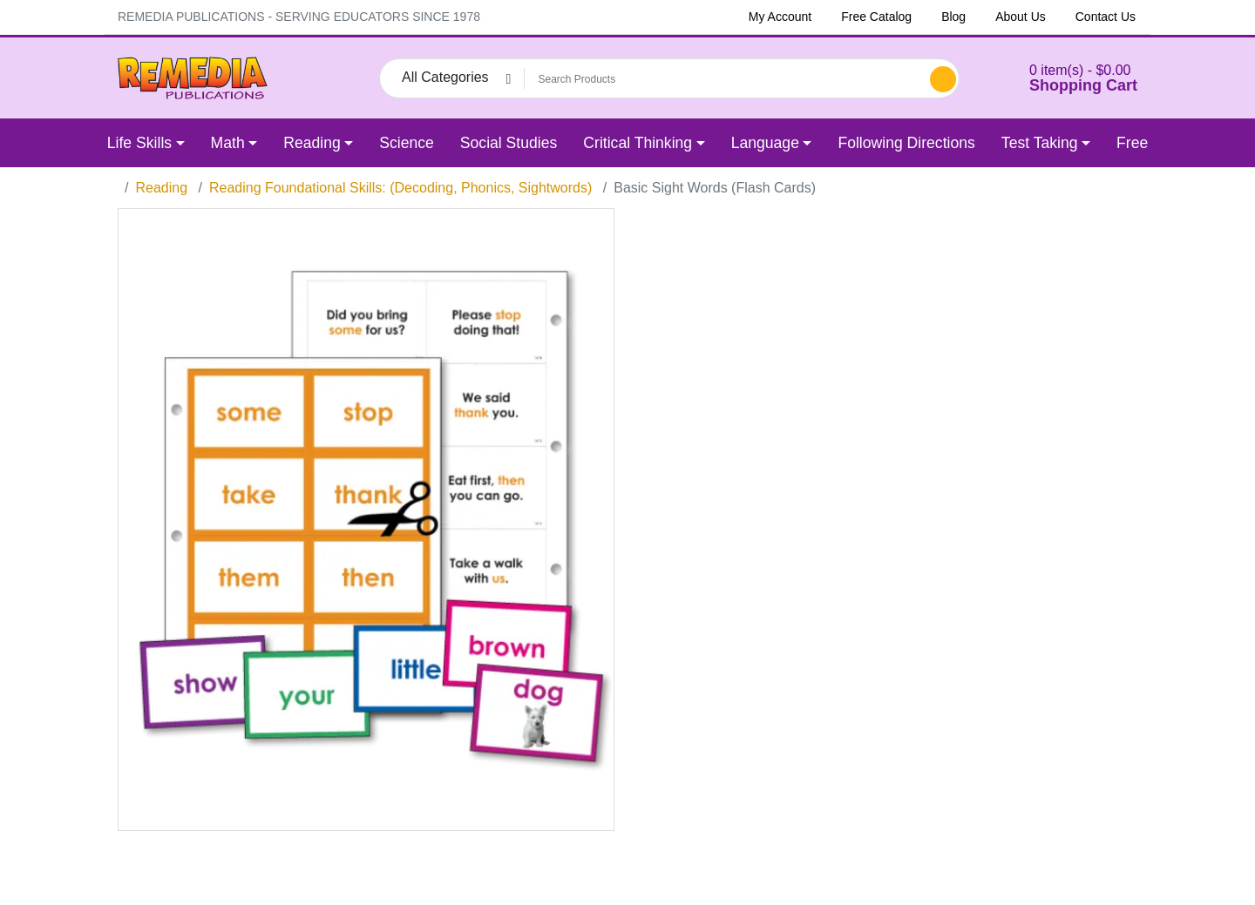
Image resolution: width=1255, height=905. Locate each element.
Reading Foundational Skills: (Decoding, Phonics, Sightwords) (400, 187)
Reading (161, 187)
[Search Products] (724, 79)
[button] (1061, 78)
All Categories (445, 77)
